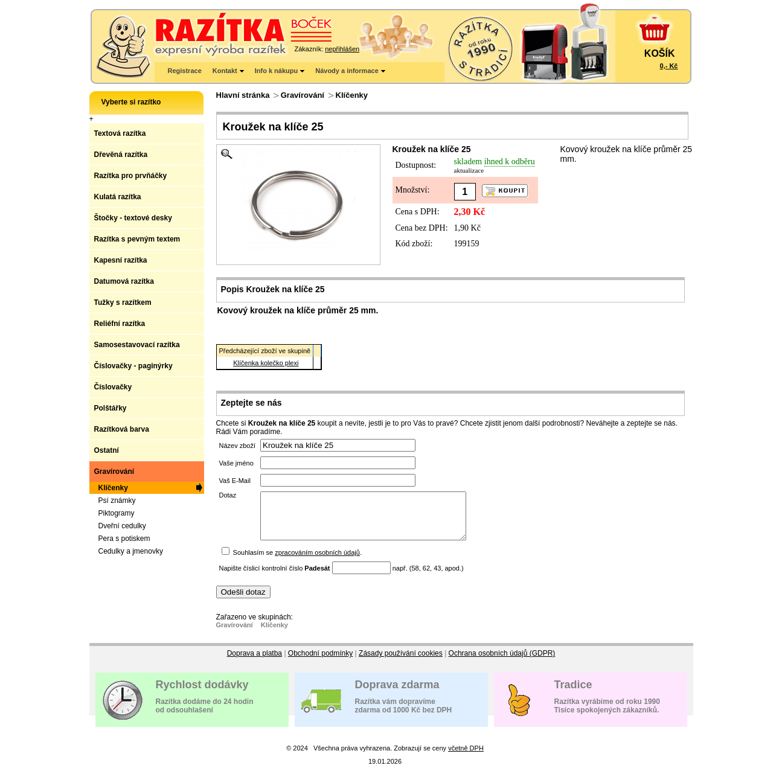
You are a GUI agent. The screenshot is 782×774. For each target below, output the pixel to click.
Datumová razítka (124, 281)
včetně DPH (466, 757)
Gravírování (302, 95)
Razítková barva (121, 429)
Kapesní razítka (120, 260)
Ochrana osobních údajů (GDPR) (502, 662)
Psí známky (117, 500)
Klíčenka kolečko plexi (265, 362)
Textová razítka (120, 133)
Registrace (185, 70)
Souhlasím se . (297, 561)
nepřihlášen (342, 49)
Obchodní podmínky (320, 662)
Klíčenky (352, 95)
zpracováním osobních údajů (317, 561)
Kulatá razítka (117, 197)
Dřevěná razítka (121, 154)
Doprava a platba (254, 662)
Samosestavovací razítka (137, 345)
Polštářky (110, 408)
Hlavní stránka (243, 95)
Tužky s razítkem (123, 302)
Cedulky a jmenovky (130, 551)
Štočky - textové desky (133, 218)
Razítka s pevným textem (137, 239)
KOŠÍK (659, 53)
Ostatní (106, 450)
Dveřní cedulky (122, 526)
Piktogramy (116, 513)
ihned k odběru (509, 161)
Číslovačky (113, 387)
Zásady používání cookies (401, 662)
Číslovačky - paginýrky (133, 366)
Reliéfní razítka (120, 323)
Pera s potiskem (124, 538)
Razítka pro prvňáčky (130, 175)
